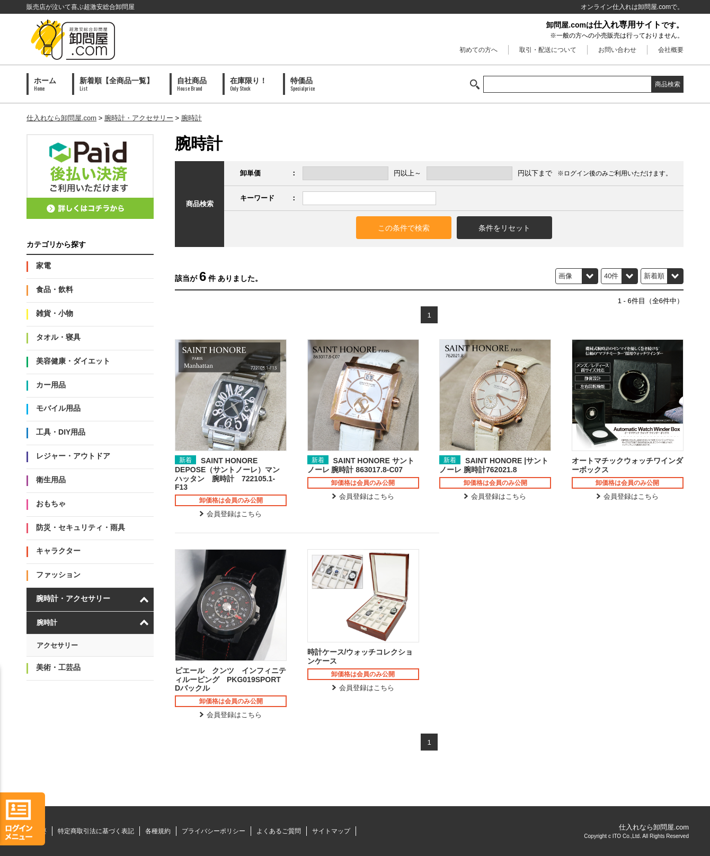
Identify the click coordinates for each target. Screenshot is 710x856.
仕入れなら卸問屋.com (61, 118)
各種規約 (158, 831)
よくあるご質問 (278, 831)
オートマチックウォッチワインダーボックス (627, 465)
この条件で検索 (404, 228)
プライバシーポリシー (213, 831)
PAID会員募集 (90, 176)
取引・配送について (547, 50)
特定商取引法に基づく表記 (96, 831)
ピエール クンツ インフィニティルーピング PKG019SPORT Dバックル (231, 679)
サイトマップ (331, 831)
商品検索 (667, 84)
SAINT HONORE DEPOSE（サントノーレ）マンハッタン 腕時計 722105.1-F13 (227, 473)
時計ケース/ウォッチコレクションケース (360, 656)
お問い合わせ (617, 50)
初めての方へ (478, 50)
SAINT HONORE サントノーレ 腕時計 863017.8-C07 (360, 465)
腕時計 (191, 118)
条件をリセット (504, 228)
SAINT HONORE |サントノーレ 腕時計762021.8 (493, 465)
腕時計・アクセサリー (138, 118)
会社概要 (671, 50)
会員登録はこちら (234, 514)
